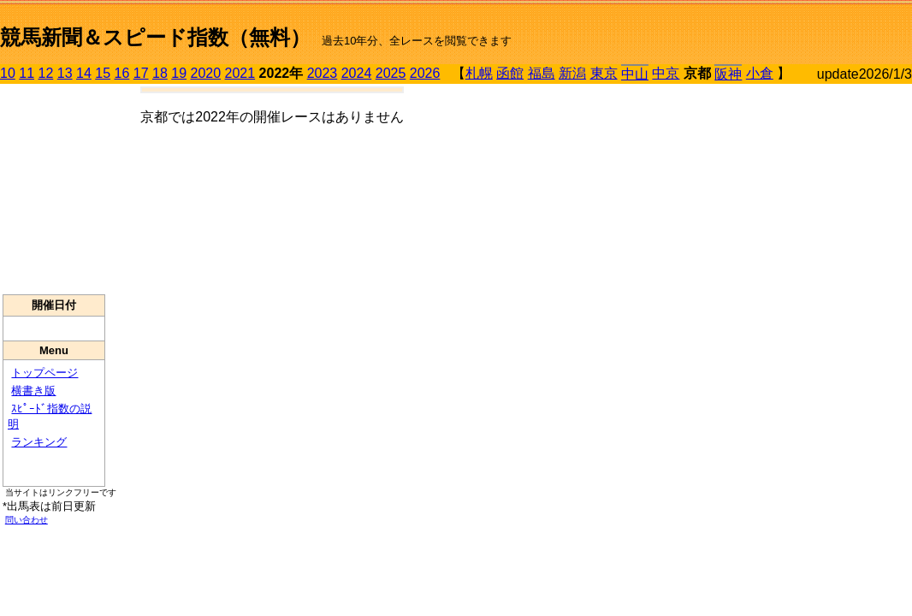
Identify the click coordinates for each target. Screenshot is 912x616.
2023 (322, 73)
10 (7, 73)
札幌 (479, 73)
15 (102, 73)
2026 (425, 73)
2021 (240, 73)
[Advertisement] (54, 189)
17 (141, 73)
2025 (391, 73)
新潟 (572, 73)
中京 (665, 73)
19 (179, 73)
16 (122, 73)
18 (160, 73)
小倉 (759, 73)
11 (26, 73)
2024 (356, 73)
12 (46, 73)
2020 (206, 73)
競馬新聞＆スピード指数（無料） (155, 37)
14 (84, 73)
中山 (634, 74)
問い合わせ (26, 519)
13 (65, 73)
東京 (604, 73)
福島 (541, 73)
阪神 (728, 74)
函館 (510, 73)
